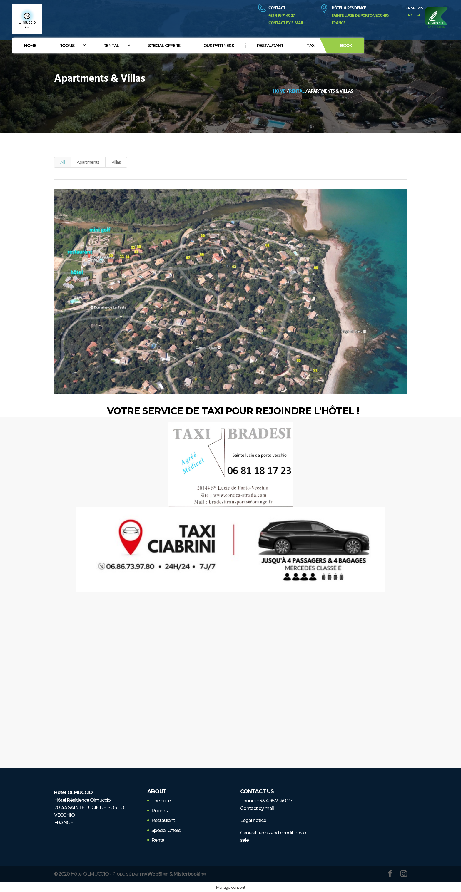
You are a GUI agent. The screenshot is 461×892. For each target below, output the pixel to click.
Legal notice (253, 820)
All (62, 162)
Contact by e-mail (285, 23)
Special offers (164, 45)
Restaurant (270, 45)
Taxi (311, 45)
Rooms (66, 45)
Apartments (88, 162)
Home (30, 45)
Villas (116, 162)
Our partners (218, 45)
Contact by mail (257, 808)
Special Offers (166, 830)
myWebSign (154, 874)
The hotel (161, 801)
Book (346, 45)
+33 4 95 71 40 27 (274, 801)
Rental (111, 45)
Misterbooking (189, 874)
